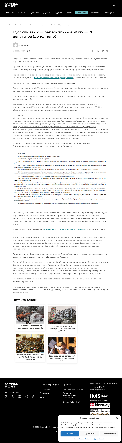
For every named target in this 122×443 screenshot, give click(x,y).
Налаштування (109, 434)
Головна (10, 13)
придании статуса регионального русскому (64, 229)
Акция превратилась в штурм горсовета (53, 78)
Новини (21, 13)
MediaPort (8, 25)
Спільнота (81, 13)
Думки (46, 13)
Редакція (109, 13)
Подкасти (58, 13)
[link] (6, 396)
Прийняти (70, 434)
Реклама (95, 13)
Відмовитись (89, 434)
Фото (69, 13)
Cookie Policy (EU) (71, 402)
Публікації (34, 13)
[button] (117, 418)
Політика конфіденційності (94, 439)
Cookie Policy (79, 439)
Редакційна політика (73, 389)
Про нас (67, 385)
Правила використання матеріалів (69, 395)
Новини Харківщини (21, 25)
